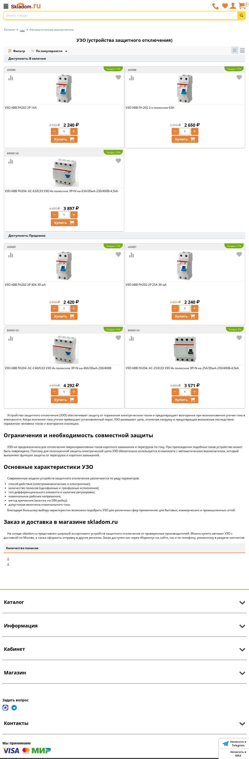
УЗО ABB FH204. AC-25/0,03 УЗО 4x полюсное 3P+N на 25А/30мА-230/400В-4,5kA (182, 368)
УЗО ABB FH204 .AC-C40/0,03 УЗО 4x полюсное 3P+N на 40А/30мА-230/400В (58, 368)
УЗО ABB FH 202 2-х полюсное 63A (150, 108)
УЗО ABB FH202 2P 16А (21, 108)
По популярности (47, 51)
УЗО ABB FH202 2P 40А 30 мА (25, 285)
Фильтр (16, 51)
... (22, 28)
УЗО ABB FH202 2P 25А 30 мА (146, 285)
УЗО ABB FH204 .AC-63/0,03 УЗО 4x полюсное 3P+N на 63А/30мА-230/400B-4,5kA (61, 191)
